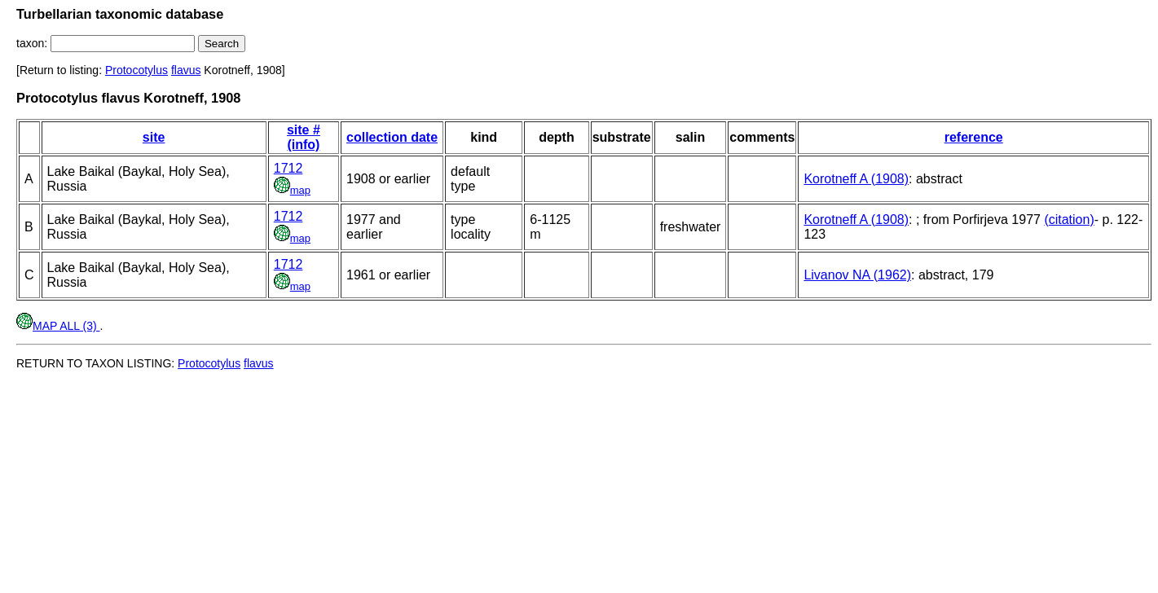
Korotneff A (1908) (856, 179)
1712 (288, 168)
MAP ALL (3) (57, 325)
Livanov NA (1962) (857, 275)
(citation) (1069, 219)
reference (973, 137)
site (154, 137)
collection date (392, 137)
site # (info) (303, 137)
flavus (186, 70)
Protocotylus (136, 70)
